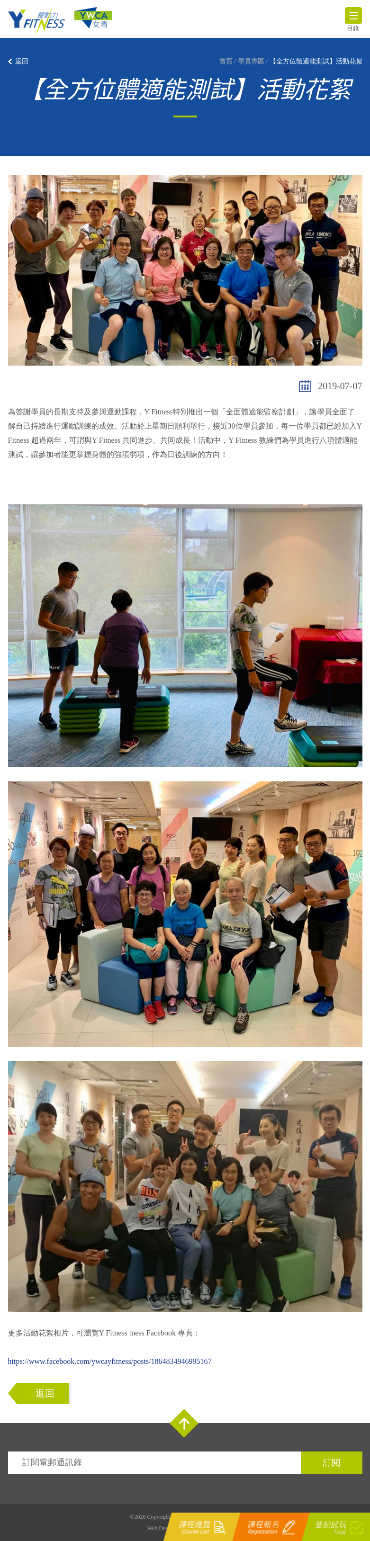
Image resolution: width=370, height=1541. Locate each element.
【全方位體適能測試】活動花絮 (316, 61)
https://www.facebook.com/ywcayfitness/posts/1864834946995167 (110, 1361)
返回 (21, 61)
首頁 (226, 61)
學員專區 (251, 61)
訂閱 (331, 1463)
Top (184, 1423)
